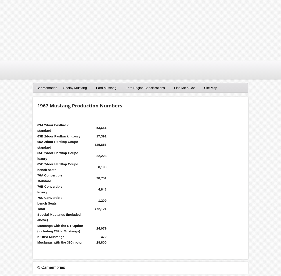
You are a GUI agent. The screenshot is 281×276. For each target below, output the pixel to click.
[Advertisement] (131, 30)
